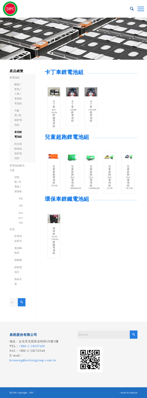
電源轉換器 (18, 251)
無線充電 (18, 282)
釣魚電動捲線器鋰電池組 (18, 151)
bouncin (133, 392)
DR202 (19, 198)
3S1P (19, 205)
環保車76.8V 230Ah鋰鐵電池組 (54, 240)
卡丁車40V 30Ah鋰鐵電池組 (54, 114)
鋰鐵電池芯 (18, 270)
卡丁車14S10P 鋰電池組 (92, 111)
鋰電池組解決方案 (17, 168)
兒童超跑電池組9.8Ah (54, 176)
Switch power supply (19, 217)
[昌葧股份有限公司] (10, 8)
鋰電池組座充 (18, 238)
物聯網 (18, 260)
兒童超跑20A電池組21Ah (110, 177)
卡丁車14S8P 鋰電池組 (73, 111)
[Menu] (139, 8)
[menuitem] (130, 8)
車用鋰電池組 (18, 134)
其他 (12, 229)
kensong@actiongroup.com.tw (33, 360)
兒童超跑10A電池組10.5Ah (129, 177)
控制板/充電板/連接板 (18, 184)
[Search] (130, 8)
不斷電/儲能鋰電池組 (18, 117)
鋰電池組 (15, 77)
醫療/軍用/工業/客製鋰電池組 (18, 94)
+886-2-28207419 (32, 346)
